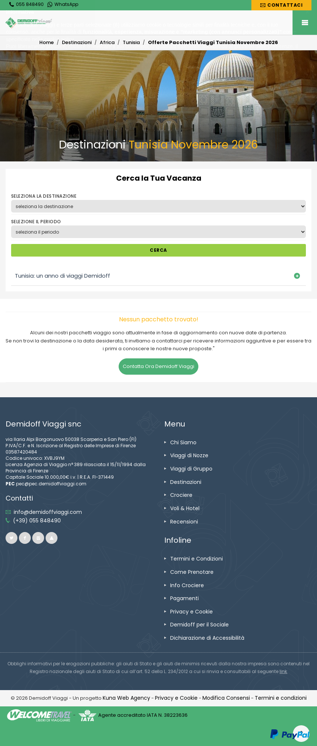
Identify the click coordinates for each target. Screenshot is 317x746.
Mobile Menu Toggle (305, 22)
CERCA (158, 250)
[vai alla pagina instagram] (38, 538)
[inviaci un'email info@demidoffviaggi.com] (48, 512)
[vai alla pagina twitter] (11, 538)
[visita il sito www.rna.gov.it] (283, 671)
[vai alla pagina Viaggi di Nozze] (189, 455)
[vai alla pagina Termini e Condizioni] (196, 558)
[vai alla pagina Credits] (126, 698)
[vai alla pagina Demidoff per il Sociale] (199, 624)
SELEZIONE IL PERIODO (36, 221)
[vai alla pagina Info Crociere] (187, 585)
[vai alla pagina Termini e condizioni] (281, 698)
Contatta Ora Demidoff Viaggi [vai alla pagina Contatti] (158, 366)
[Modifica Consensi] (226, 698)
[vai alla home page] (158, 23)
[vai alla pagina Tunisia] (131, 42)
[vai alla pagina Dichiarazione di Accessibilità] (207, 638)
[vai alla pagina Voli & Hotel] (184, 508)
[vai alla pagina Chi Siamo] (183, 442)
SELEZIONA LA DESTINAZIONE (43, 196)
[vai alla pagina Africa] (107, 42)
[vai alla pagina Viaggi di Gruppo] (191, 468)
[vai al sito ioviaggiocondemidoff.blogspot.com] (51, 538)
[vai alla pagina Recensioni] (184, 521)
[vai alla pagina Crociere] (181, 495)
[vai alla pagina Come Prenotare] (192, 572)
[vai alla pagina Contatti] (281, 5)
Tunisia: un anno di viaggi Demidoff (62, 276)
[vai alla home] (46, 42)
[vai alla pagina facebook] (25, 538)
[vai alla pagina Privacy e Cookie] (191, 611)
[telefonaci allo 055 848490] (37, 520)
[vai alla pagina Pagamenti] (184, 598)
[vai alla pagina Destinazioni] (77, 42)
